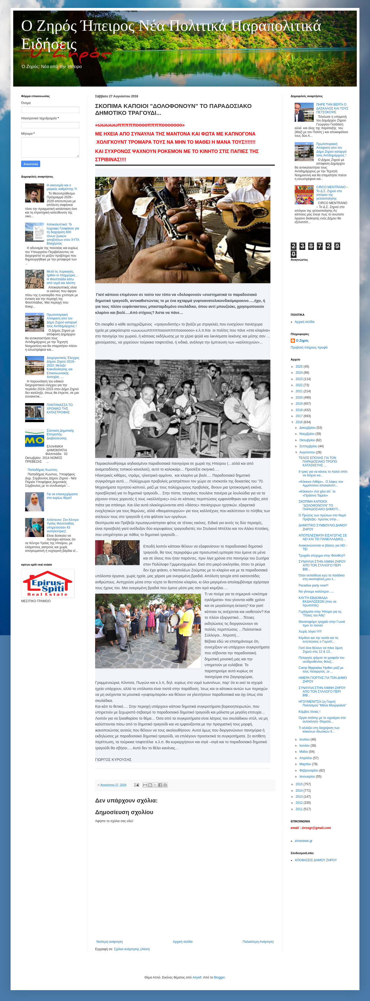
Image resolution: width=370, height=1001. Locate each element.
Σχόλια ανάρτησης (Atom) (132, 949)
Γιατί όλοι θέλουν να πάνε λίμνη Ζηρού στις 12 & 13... (321, 649)
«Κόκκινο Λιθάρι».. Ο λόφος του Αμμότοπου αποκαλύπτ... (321, 483)
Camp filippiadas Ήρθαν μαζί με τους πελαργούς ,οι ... (321, 669)
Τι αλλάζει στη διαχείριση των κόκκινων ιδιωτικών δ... (319, 729)
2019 (300, 403)
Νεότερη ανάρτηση (109, 942)
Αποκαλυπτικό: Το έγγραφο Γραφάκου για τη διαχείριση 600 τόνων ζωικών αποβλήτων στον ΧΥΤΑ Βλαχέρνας (63, 234)
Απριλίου (306, 758)
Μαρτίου (305, 764)
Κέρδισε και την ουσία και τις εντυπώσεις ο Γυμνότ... (319, 639)
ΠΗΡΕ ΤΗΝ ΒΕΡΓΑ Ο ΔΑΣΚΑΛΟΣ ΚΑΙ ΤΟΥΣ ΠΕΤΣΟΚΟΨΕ (332, 108)
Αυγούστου (307, 452)
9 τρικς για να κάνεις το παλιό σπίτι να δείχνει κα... (323, 473)
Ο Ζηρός (302, 340)
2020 (300, 397)
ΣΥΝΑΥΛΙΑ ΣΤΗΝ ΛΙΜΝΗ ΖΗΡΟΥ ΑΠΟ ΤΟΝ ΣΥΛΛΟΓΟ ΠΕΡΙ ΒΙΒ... (322, 565)
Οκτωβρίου (307, 440)
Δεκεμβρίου (308, 428)
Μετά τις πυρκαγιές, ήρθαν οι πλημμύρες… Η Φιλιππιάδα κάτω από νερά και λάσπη (62, 277)
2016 (300, 422)
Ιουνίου (305, 745)
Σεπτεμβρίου (308, 446)
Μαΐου (304, 752)
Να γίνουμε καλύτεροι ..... (316, 591)
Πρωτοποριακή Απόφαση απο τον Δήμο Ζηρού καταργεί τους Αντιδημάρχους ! (62, 320)
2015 (300, 784)
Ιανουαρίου (307, 776)
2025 (300, 366)
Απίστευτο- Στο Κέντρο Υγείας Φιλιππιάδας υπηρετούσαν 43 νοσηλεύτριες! (63, 525)
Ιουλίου (305, 739)
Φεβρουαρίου (309, 770)
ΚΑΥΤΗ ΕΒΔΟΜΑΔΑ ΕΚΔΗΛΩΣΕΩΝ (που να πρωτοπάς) (317, 601)
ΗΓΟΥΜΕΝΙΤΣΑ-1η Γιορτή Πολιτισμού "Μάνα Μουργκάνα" (322, 703)
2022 (300, 385)
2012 (300, 803)
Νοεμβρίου (307, 434)
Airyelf (196, 977)
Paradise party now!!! (314, 585)
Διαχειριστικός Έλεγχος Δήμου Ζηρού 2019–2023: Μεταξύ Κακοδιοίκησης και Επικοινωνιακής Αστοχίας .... (63, 367)
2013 (300, 797)
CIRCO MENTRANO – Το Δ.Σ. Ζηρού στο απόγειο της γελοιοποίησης (332, 192)
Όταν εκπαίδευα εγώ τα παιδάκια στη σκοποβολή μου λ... (322, 577)
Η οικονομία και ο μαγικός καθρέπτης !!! (62, 187)
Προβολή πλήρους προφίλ (309, 347)
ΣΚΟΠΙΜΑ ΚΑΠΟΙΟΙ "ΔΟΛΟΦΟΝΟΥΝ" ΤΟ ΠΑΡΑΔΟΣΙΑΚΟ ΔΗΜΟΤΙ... (320, 505)
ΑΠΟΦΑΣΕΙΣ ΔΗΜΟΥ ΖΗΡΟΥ (316, 860)
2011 (300, 809)
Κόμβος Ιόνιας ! (309, 712)
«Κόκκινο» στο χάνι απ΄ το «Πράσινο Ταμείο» (317, 493)
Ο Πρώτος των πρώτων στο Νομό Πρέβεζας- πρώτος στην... (322, 517)
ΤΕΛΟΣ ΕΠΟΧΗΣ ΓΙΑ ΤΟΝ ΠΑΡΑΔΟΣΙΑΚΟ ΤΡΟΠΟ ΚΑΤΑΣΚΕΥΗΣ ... (318, 461)
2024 (300, 373)
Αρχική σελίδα (183, 942)
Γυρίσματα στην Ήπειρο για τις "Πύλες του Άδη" (320, 613)
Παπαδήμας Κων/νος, (43, 470)
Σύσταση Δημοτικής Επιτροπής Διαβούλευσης (60, 434)
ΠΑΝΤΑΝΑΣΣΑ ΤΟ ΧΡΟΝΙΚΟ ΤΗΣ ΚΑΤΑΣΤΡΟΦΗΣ (60, 408)
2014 (300, 790)
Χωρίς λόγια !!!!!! (310, 631)
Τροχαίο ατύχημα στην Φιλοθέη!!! (322, 555)
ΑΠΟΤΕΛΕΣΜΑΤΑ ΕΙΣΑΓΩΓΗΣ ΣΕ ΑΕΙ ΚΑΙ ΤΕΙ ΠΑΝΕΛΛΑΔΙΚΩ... (323, 537)
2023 (300, 379)
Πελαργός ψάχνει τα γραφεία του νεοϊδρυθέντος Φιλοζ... (321, 659)
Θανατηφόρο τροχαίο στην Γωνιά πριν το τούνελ (322, 623)
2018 (300, 410)
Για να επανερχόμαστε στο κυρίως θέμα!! (62, 496)
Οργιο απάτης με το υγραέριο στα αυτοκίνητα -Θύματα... (322, 719)
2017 (300, 416)
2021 (300, 391)
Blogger (219, 977)
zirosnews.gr (303, 841)
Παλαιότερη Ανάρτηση (258, 942)
